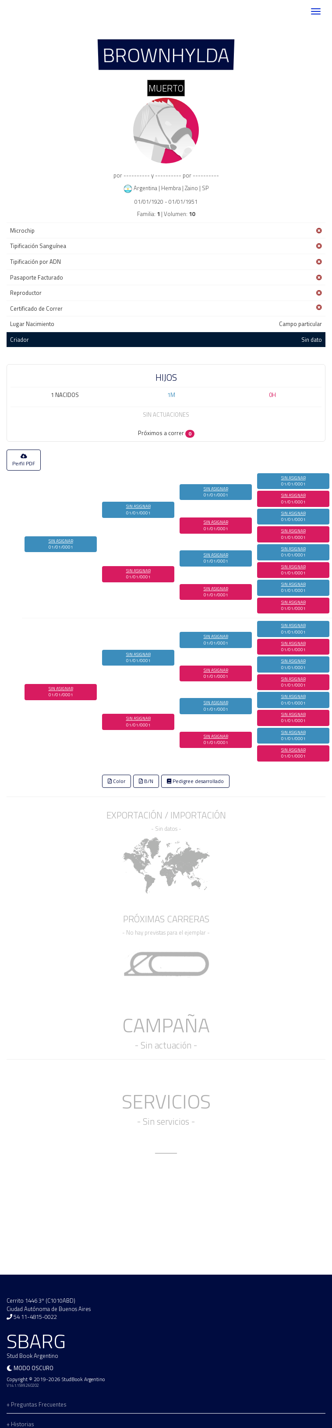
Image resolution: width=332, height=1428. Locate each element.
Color (116, 781)
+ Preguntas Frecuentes (37, 1404)
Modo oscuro (33, 1368)
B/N (146, 781)
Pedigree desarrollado (195, 781)
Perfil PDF (23, 461)
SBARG (32, 11)
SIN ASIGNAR (61, 541)
